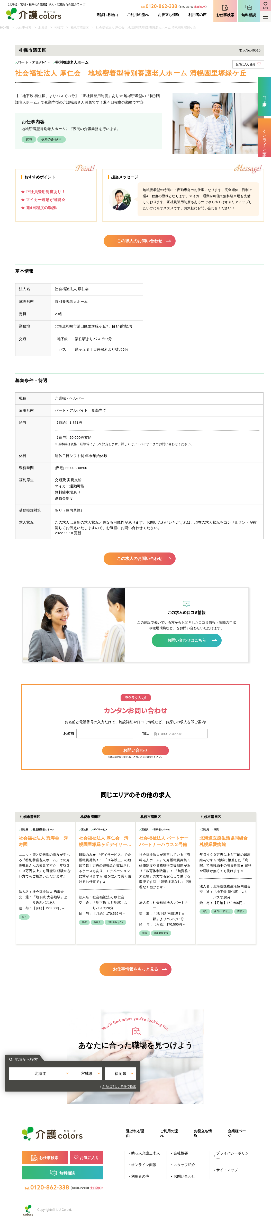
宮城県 (136, 1077)
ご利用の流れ (138, 15)
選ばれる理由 (107, 15)
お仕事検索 (225, 15)
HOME (4, 27)
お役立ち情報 (168, 15)
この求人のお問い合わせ (140, 241)
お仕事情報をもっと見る (135, 968)
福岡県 (179, 1077)
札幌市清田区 (79, 27)
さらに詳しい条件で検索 (182, 1086)
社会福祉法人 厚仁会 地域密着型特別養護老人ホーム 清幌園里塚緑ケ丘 (146, 27)
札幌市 (59, 27)
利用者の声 (197, 15)
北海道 (43, 27)
